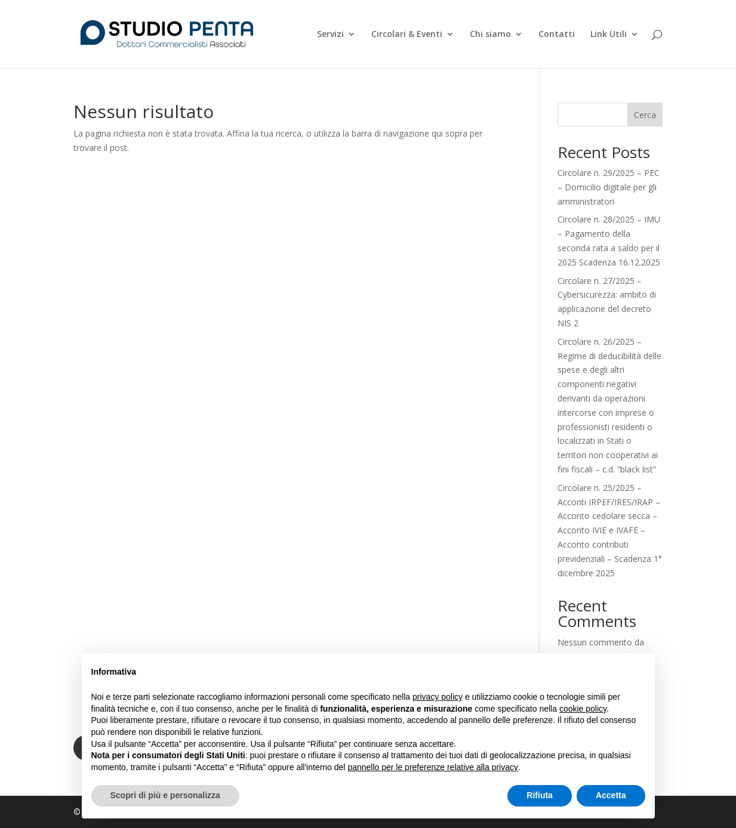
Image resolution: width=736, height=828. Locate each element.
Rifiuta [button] (539, 795)
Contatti (556, 34)
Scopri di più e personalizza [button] (165, 795)
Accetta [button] (611, 795)
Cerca (645, 115)
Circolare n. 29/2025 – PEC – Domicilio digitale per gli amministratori (609, 187)
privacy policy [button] (437, 697)
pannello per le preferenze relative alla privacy (432, 767)
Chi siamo (490, 34)
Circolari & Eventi (406, 34)
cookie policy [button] (582, 708)
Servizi (330, 34)
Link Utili (608, 34)
